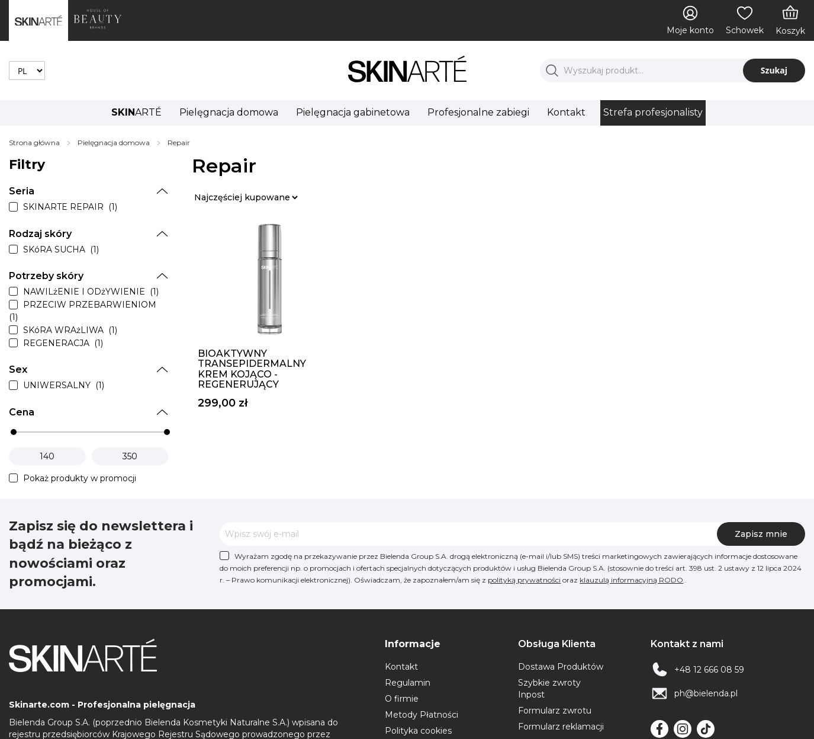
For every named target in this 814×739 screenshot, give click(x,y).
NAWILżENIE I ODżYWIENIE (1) (91, 291)
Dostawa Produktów (560, 666)
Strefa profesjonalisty (653, 112)
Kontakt (566, 112)
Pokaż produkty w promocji (79, 478)
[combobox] (672, 70)
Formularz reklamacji (561, 726)
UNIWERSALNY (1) (63, 385)
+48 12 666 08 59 (709, 669)
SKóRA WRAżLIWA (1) (70, 330)
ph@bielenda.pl (706, 693)
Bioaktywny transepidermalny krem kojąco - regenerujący (252, 369)
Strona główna (35, 142)
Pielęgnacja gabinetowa (353, 112)
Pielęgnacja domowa (228, 112)
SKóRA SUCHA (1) (61, 249)
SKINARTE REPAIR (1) (70, 207)
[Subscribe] (761, 534)
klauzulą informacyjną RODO (631, 579)
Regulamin (407, 682)
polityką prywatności (524, 579)
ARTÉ (136, 112)
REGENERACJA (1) (63, 343)
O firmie (402, 698)
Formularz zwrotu (554, 710)
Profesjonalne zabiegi (478, 112)
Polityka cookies (418, 730)
